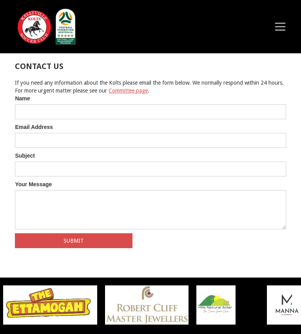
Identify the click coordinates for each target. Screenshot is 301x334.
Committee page (128, 90)
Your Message (33, 184)
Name (22, 98)
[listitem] (150, 305)
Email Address (34, 127)
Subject (25, 155)
